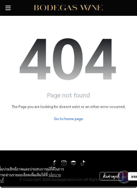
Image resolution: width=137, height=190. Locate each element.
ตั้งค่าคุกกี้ (111, 176)
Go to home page (68, 118)
